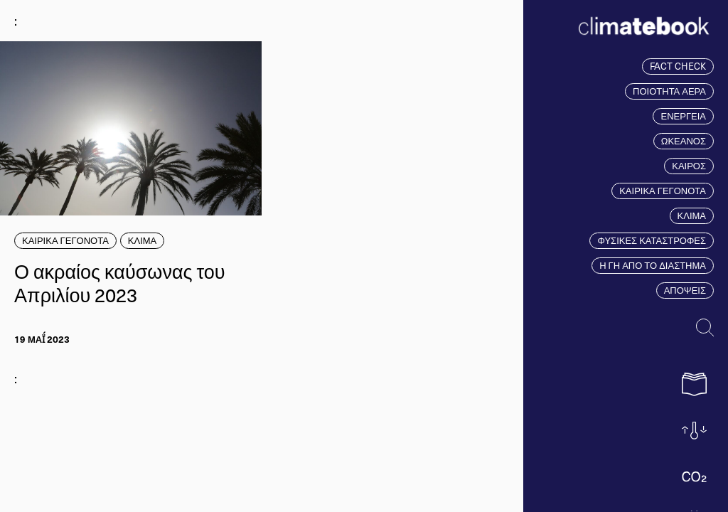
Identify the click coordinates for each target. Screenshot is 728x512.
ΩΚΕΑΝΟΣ (683, 140)
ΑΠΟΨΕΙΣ (685, 290)
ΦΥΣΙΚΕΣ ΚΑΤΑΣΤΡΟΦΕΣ (651, 240)
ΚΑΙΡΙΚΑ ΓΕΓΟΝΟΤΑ (662, 190)
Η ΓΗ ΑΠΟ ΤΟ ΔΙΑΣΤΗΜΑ (652, 265)
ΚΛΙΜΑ (692, 215)
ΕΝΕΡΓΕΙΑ (683, 116)
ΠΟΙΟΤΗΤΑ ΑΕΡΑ (669, 91)
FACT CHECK (678, 66)
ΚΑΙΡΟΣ (689, 165)
